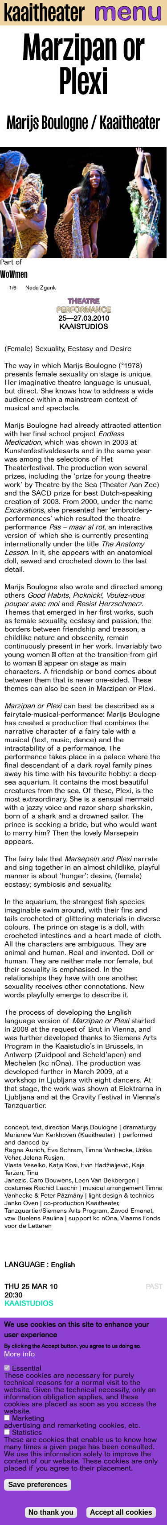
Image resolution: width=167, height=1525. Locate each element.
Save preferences (37, 1484)
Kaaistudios (83, 326)
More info (19, 1354)
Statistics (27, 1432)
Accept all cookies (121, 1512)
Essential (26, 1368)
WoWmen (14, 275)
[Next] (154, 202)
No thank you (51, 1512)
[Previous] (13, 202)
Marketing (28, 1418)
